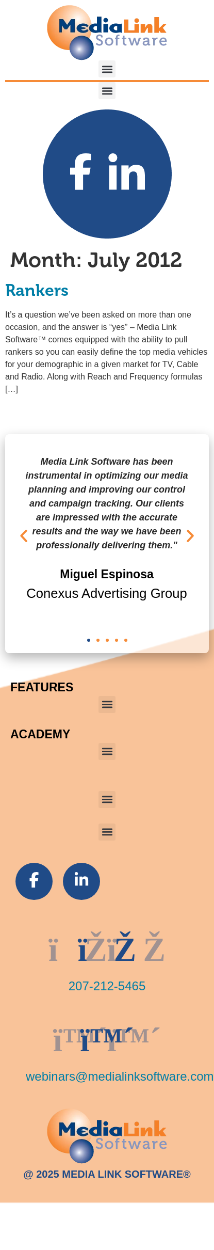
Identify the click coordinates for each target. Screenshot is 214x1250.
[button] (107, 68)
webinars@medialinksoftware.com (120, 1076)
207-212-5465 (107, 986)
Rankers (37, 290)
